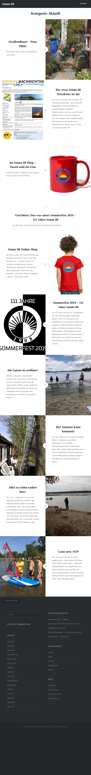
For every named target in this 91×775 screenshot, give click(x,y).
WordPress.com (62, 727)
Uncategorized (53, 665)
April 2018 (10, 676)
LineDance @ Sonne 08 (56, 628)
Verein (50, 670)
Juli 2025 (10, 641)
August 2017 (11, 685)
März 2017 (11, 707)
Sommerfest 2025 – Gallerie (58, 619)
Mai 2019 (10, 672)
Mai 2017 (10, 698)
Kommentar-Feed (54, 694)
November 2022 (13, 654)
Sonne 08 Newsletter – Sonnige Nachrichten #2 (65, 632)
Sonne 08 (8, 4)
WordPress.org (53, 698)
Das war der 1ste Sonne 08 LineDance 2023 (64, 624)
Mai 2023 (10, 646)
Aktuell (50, 652)
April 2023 (10, 650)
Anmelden (51, 685)
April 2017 (10, 702)
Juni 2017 (10, 694)
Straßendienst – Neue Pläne (58, 637)
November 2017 (13, 681)
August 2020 (11, 659)
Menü (84, 3)
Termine (51, 661)
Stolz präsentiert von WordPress (33, 727)
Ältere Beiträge (11, 601)
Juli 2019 (10, 668)
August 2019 (11, 663)
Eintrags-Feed (53, 690)
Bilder (50, 657)
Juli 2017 (10, 689)
